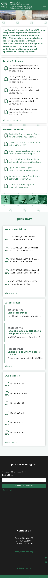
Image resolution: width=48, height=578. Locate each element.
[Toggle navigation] (44, 5)
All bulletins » (11, 442)
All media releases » (12, 120)
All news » (9, 366)
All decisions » (11, 293)
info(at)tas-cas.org (24, 552)
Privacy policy (24, 568)
